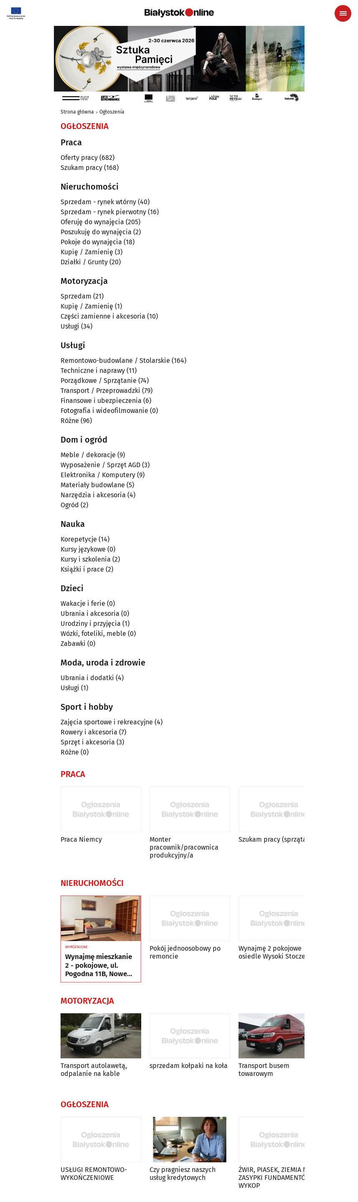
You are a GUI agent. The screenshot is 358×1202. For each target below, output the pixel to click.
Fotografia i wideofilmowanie (104, 411)
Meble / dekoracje (88, 455)
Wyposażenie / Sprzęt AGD (100, 465)
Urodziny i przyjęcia (91, 624)
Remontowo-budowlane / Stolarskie (115, 360)
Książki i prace (82, 569)
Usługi (70, 326)
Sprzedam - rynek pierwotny (103, 212)
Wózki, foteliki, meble (93, 634)
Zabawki (73, 644)
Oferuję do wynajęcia (92, 222)
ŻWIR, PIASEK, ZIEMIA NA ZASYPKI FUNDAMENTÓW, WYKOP (276, 1177)
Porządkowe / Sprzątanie (99, 381)
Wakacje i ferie (83, 603)
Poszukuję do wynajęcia (96, 232)
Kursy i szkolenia (86, 559)
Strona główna (77, 112)
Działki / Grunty (84, 262)
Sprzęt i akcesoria (88, 742)
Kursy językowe (83, 549)
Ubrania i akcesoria (90, 613)
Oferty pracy (79, 158)
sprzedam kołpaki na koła (189, 1066)
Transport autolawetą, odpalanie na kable (94, 1070)
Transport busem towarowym (264, 1070)
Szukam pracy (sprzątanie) (278, 839)
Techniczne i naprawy (93, 371)
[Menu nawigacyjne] (343, 13)
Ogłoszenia (111, 112)
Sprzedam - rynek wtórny (98, 202)
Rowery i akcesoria (89, 732)
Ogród (70, 505)
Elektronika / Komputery (98, 475)
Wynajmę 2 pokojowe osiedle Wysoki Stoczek (274, 952)
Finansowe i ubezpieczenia (101, 401)
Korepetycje (79, 539)
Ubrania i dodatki (87, 678)
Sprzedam (76, 296)
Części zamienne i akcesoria (103, 316)
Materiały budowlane (93, 485)
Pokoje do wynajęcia (91, 242)
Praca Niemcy (81, 839)
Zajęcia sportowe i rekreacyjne (107, 722)
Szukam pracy (81, 168)
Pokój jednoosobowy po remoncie (185, 952)
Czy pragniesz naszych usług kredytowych (183, 1174)
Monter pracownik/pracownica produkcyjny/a (184, 847)
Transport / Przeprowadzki (100, 391)
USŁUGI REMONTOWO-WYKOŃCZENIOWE (94, 1174)
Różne (70, 421)
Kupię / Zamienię (87, 252)
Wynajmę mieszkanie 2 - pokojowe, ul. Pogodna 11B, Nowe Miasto (98, 965)
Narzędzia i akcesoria (93, 495)
